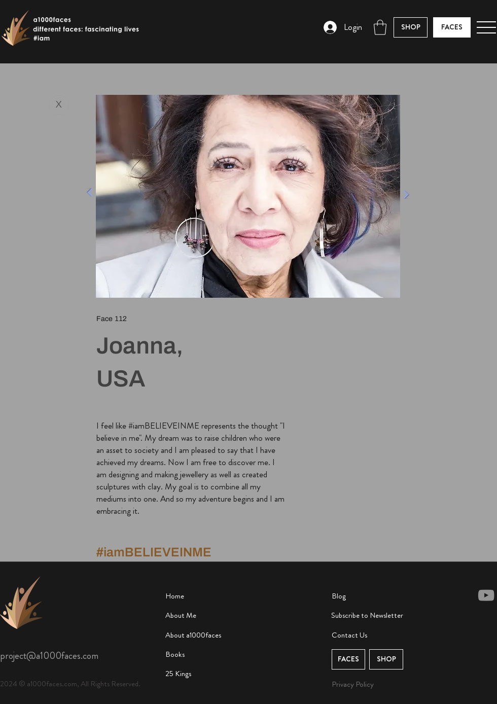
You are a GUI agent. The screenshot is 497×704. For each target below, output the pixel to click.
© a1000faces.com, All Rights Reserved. (79, 683)
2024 (9, 683)
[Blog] (370, 596)
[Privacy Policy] (357, 684)
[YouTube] (486, 595)
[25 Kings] (203, 673)
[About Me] (203, 615)
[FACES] (452, 27)
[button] (380, 27)
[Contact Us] (370, 635)
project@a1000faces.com (49, 655)
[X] (59, 105)
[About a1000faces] (203, 635)
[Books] (203, 654)
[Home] (203, 596)
